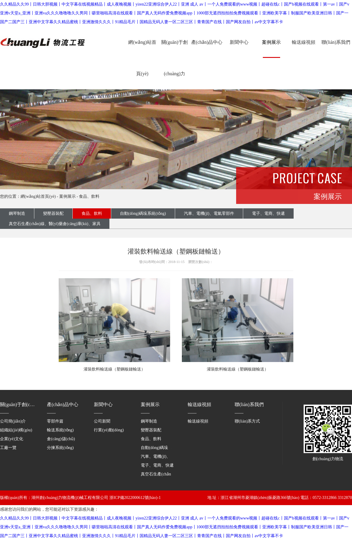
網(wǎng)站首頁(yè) (142, 58)
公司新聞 (102, 421)
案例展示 (271, 42)
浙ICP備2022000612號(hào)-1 (135, 497)
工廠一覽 (8, 447)
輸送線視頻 (303, 42)
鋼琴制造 (17, 213)
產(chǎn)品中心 (207, 42)
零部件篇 (55, 421)
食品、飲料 (89, 196)
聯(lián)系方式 (247, 421)
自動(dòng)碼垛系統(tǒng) (143, 213)
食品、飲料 (151, 439)
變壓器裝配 (53, 213)
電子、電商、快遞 (268, 213)
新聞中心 (239, 42)
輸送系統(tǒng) (60, 430)
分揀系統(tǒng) (60, 447)
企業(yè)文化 (11, 439)
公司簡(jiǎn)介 (13, 421)
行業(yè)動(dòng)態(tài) (114, 430)
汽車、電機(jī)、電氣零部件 (209, 213)
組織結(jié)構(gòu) (16, 430)
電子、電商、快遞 (157, 465)
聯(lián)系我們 (336, 42)
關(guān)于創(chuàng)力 (174, 58)
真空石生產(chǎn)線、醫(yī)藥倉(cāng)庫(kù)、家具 (55, 224)
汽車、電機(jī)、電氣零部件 (166, 456)
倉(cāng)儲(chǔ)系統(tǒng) (70, 439)
